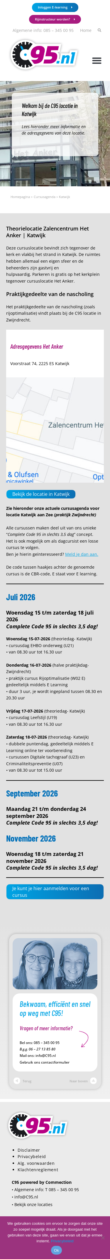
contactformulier (55, 1062)
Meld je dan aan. (81, 554)
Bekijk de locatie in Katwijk (41, 494)
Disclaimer (29, 1150)
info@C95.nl (45, 1055)
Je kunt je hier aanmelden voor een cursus (50, 891)
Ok (56, 1250)
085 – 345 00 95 (47, 1042)
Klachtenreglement (38, 1169)
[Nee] (103, 1238)
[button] (96, 60)
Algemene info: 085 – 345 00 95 (43, 30)
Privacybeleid (32, 1156)
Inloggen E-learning (55, 7)
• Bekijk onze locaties (32, 1204)
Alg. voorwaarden (36, 1163)
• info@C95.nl (25, 1197)
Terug (22, 1081)
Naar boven (83, 1081)
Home (86, 30)
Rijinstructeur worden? (55, 19)
